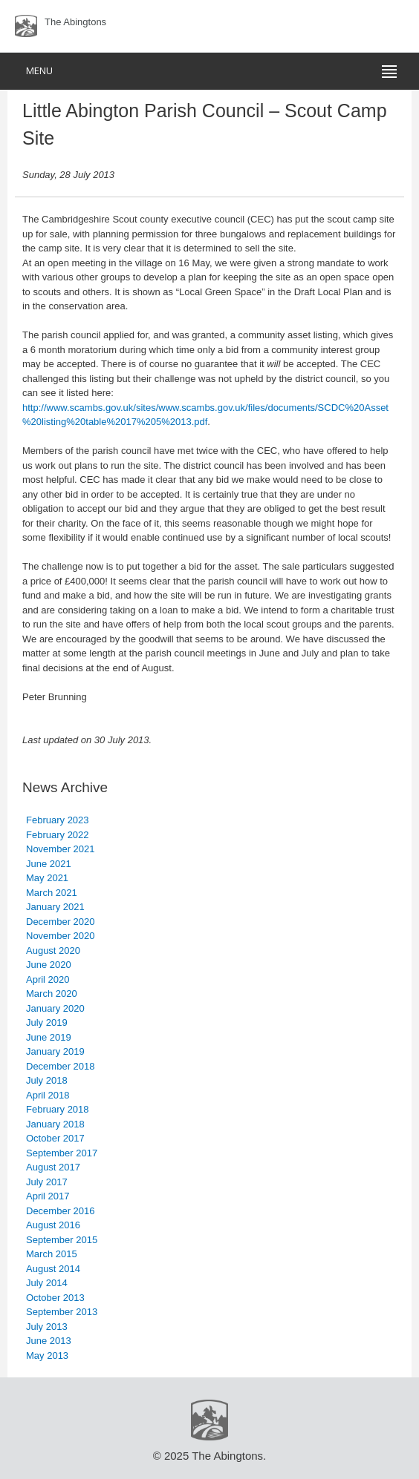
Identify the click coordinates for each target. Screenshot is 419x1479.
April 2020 (48, 979)
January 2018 (55, 1124)
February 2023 (57, 820)
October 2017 (55, 1138)
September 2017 (61, 1153)
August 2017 (53, 1167)
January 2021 (55, 906)
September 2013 (61, 1311)
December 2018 (60, 1066)
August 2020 (53, 950)
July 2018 (47, 1080)
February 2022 (57, 834)
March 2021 (51, 892)
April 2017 (48, 1196)
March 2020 (51, 993)
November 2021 (60, 848)
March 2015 (51, 1253)
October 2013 (55, 1297)
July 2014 (47, 1282)
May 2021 (47, 877)
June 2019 (48, 1037)
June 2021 (48, 863)
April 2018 (48, 1095)
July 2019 (47, 1022)
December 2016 (60, 1210)
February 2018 (57, 1109)
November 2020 (60, 935)
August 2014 (53, 1268)
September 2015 (61, 1239)
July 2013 (47, 1326)
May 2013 (47, 1355)
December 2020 (60, 921)
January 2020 (55, 1008)
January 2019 (55, 1051)
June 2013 (48, 1340)
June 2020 (48, 964)
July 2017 (47, 1182)
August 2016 (53, 1225)
